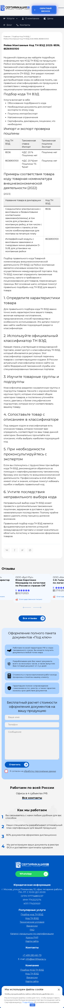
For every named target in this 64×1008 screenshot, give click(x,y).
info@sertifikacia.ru (36, 959)
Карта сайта (32, 941)
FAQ (32, 930)
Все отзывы (30, 618)
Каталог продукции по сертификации (32, 933)
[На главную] (15, 8)
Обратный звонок (43, 9)
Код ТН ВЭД (32, 918)
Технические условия (32, 922)
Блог (7, 25)
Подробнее (27, 1002)
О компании (30, 18)
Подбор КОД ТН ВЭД (32, 970)
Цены (48, 18)
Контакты (23, 25)
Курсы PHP (32, 937)
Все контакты (32, 797)
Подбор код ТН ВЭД (32, 914)
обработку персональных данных (40, 771)
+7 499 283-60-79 (32, 955)
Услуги (10, 18)
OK (32, 1005)
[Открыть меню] (61, 8)
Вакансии (32, 926)
